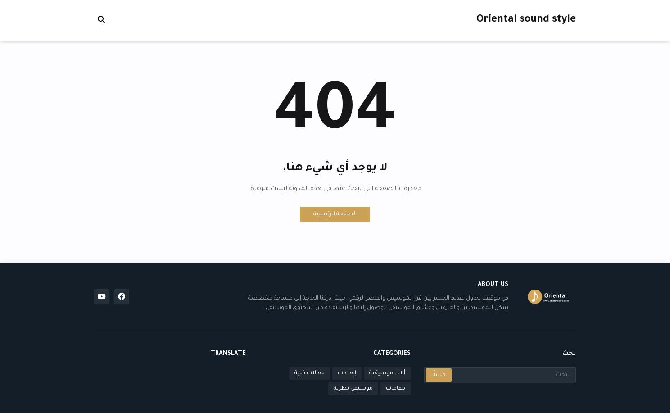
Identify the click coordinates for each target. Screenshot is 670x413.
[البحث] (513, 375)
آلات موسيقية (387, 373)
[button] (101, 20)
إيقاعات (347, 373)
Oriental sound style (526, 20)
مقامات (395, 389)
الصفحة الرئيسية (335, 214)
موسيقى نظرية (353, 389)
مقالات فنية (309, 373)
